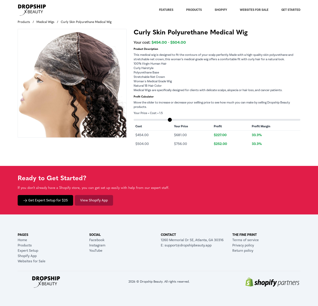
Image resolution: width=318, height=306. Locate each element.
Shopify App (27, 256)
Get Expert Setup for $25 (45, 200)
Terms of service (245, 240)
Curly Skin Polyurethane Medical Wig (86, 22)
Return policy (242, 250)
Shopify (221, 10)
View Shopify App (94, 200)
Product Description (146, 49)
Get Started (290, 10)
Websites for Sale (254, 10)
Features (166, 10)
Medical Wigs (45, 22)
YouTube (95, 250)
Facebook (96, 240)
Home (22, 240)
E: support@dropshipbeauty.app (186, 245)
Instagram (97, 245)
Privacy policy (243, 245)
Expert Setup (28, 250)
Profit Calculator (144, 97)
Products (194, 10)
